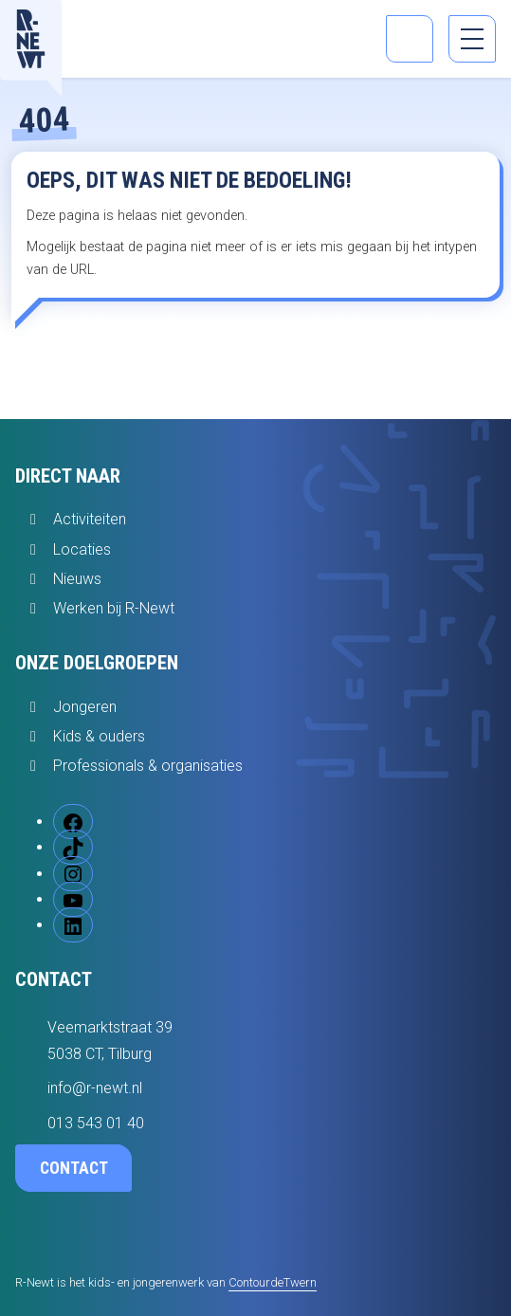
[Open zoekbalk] (409, 39)
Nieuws (77, 579)
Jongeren (85, 707)
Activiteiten (89, 519)
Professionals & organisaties (148, 766)
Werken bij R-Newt (113, 608)
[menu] (472, 39)
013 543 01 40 (95, 1123)
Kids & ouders (99, 736)
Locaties (82, 549)
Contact (74, 1168)
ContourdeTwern (272, 1282)
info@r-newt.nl (94, 1088)
